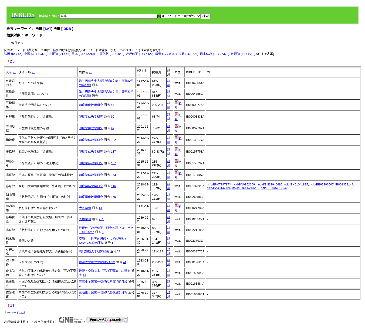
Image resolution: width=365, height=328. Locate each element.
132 (113, 140)
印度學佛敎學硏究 (91, 105)
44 (112, 105)
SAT (47, 29)
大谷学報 (85, 208)
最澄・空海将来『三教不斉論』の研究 (104, 270)
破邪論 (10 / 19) (241, 54)
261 (101, 219)
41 (100, 208)
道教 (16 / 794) (188, 54)
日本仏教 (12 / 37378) (214, 54)
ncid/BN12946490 (270, 184)
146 (113, 186)
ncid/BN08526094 (245, 184)
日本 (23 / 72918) (83, 54)
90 (112, 116)
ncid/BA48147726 (219, 188)
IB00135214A (344, 184)
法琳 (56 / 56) (13, 54)
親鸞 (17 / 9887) (166, 54)
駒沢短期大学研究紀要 (94, 251)
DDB (68, 29)
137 (113, 151)
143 (113, 175)
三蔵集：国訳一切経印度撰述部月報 (103, 281)
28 (118, 251)
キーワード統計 (14, 312)
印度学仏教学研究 (91, 116)
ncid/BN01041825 (296, 184)
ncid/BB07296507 (322, 184)
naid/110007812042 (274, 188)
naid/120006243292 (245, 188)
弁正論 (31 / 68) (59, 54)
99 (112, 128)
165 (113, 197)
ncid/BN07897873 (219, 184)
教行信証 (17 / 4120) (140, 54)
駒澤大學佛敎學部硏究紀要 (97, 262)
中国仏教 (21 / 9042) (110, 54)
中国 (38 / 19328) (35, 54)
